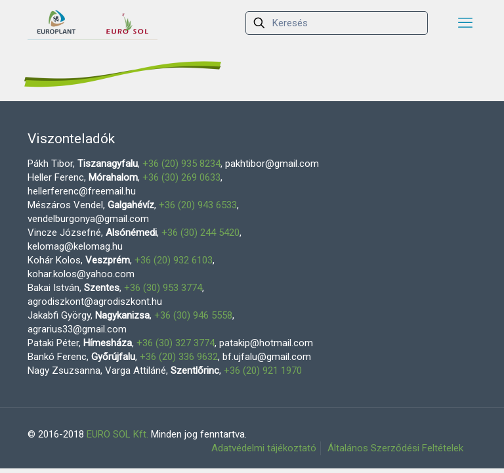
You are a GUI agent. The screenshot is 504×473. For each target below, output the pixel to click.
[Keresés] (336, 23)
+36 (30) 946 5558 (193, 315)
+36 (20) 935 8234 (181, 163)
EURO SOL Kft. (117, 434)
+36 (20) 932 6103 (174, 260)
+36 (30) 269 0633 (181, 177)
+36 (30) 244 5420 (200, 232)
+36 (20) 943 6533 (198, 205)
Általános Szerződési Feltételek (395, 448)
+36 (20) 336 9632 (179, 357)
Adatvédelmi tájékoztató (263, 448)
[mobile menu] (465, 23)
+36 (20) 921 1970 (263, 370)
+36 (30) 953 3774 (163, 288)
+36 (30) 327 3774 (175, 343)
